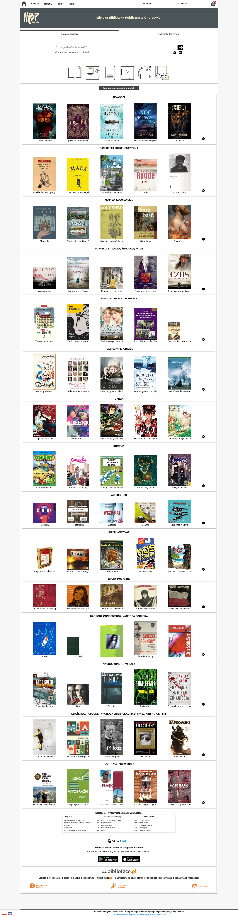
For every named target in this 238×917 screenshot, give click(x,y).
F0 (190, 3)
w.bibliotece (104, 878)
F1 (195, 3)
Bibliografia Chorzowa (168, 34)
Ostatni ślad (68, 828)
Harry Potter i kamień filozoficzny (75, 830)
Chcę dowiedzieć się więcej (125, 914)
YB (167, 3)
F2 (202, 3)
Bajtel (103, 830)
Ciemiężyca (143, 828)
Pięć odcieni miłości (108, 828)
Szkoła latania (106, 823)
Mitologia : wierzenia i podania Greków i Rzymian (80, 823)
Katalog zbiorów (69, 34)
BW (161, 3)
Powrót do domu (106, 825)
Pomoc (60, 4)
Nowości (35, 4)
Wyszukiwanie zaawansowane (68, 52)
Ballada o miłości (144, 830)
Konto (71, 4)
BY (173, 3)
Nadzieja (67, 825)
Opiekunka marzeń (145, 825)
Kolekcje (86, 52)
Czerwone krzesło (145, 820)
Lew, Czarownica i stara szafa (74, 820)
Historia (48, 4)
